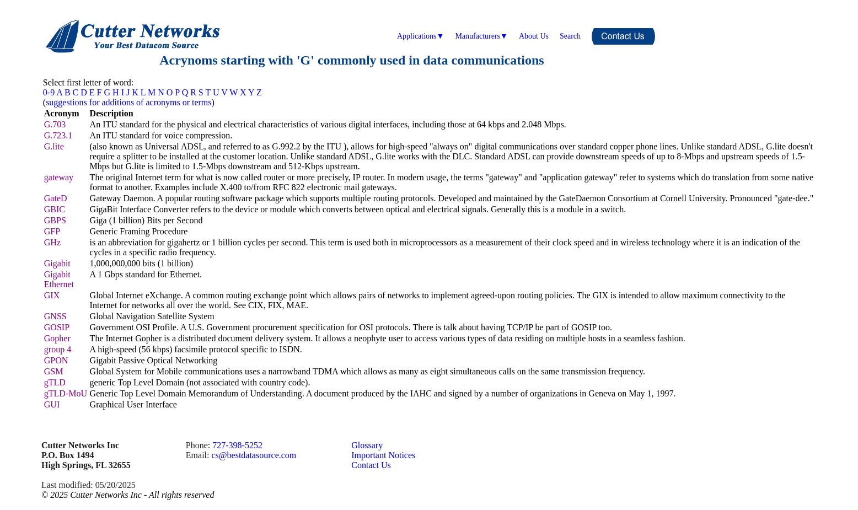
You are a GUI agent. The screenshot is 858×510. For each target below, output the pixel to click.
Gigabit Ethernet (59, 279)
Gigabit (57, 263)
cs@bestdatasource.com (253, 455)
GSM (53, 371)
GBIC (54, 209)
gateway (58, 177)
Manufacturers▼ (481, 36)
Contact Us (371, 465)
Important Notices (383, 455)
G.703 (55, 124)
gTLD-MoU (65, 393)
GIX (52, 295)
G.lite (54, 146)
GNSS (55, 316)
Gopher (57, 338)
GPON (56, 360)
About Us (534, 36)
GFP (52, 231)
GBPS (55, 220)
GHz (52, 242)
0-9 (49, 92)
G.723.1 (58, 135)
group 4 (57, 349)
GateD (55, 198)
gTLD (55, 382)
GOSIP (56, 327)
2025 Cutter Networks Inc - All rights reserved (132, 495)
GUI (52, 404)
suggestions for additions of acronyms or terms (128, 102)
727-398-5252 (237, 445)
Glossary (367, 445)
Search (570, 36)
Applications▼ (420, 36)
